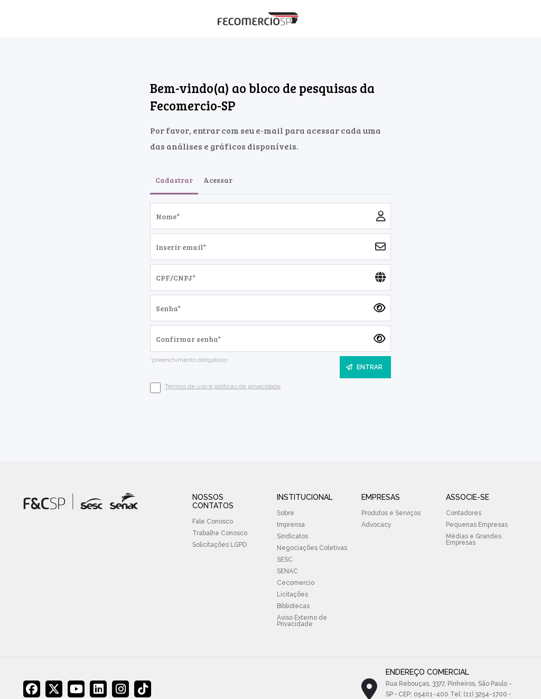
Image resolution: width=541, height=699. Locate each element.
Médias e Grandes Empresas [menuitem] (473, 539)
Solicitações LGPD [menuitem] (219, 545)
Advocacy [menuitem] (376, 524)
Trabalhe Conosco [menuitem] (219, 533)
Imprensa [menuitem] (291, 524)
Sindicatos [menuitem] (292, 536)
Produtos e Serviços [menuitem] (391, 513)
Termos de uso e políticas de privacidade (223, 386)
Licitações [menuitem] (292, 594)
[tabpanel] (270, 298)
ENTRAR (364, 367)
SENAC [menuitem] (287, 571)
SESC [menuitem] (285, 559)
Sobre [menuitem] (285, 513)
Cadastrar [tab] (174, 180)
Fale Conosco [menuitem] (212, 521)
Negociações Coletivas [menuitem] (312, 548)
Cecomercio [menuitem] (295, 583)
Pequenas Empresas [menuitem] (477, 524)
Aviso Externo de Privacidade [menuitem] (302, 620)
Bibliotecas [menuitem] (293, 606)
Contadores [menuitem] (463, 513)
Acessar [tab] (217, 180)
